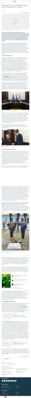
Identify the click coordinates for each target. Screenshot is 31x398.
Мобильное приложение (5, 386)
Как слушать (3, 392)
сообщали (13, 74)
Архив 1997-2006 (18, 386)
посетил (11, 207)
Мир (2, 3)
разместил (7, 155)
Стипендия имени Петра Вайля (6, 387)
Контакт (17, 387)
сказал (16, 59)
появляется (11, 263)
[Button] (22, 12)
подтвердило (20, 257)
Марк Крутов (3, 9)
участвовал (25, 205)
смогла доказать (4, 307)
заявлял (22, 322)
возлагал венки (8, 210)
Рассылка (17, 392)
